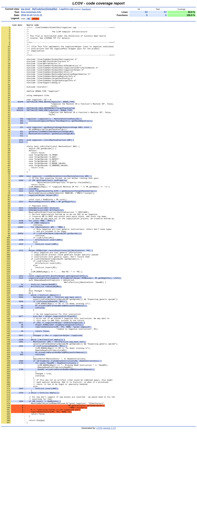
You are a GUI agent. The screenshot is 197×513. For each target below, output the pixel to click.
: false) (29, 122)
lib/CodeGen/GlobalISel (44, 9)
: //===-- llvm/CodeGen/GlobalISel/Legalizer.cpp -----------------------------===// (58, 28)
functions (86, 9)
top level (25, 9)
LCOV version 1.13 (105, 508)
